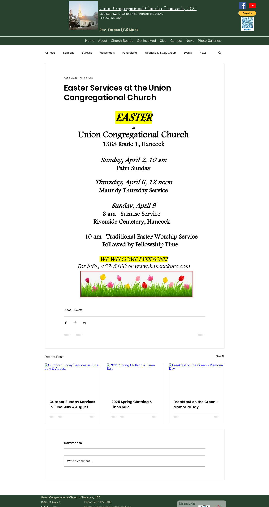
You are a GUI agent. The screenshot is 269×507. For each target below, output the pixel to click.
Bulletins (87, 52)
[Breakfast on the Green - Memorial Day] (196, 378)
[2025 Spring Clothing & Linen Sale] (134, 378)
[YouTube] (252, 5)
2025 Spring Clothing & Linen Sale (131, 404)
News (202, 52)
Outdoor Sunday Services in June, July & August (72, 404)
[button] (247, 13)
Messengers (107, 52)
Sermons (68, 52)
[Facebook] (242, 5)
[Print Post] (84, 323)
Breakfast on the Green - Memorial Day (196, 404)
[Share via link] (75, 323)
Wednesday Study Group (160, 52)
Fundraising (129, 52)
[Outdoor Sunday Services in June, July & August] (72, 378)
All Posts (50, 52)
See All (220, 356)
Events (188, 52)
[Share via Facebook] (65, 323)
